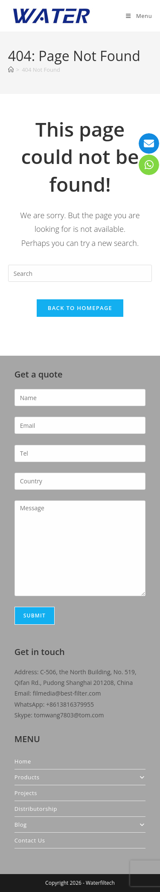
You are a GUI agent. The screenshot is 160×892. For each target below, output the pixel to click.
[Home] (11, 69)
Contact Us (30, 840)
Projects (26, 793)
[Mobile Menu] (138, 16)
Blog (80, 824)
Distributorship (36, 809)
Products (80, 777)
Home (23, 761)
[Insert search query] (80, 273)
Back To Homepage (80, 308)
